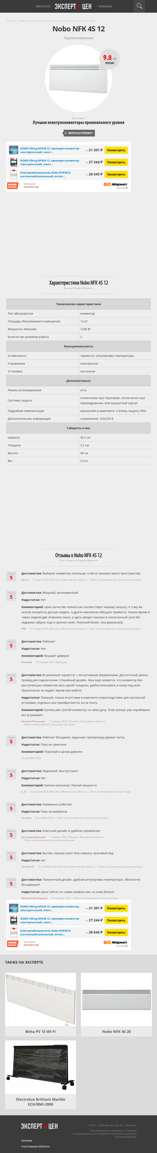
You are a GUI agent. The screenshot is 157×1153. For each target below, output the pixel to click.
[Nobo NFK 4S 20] (116, 999)
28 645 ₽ (94, 174)
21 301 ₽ (94, 150)
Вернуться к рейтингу (78, 133)
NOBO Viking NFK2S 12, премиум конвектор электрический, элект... (49, 150)
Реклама (26, 1140)
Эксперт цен (73, 7)
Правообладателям (126, 1136)
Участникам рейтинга (35, 1146)
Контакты (131, 1125)
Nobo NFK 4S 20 (116, 1031)
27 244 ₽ (94, 162)
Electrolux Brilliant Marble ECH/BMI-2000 (40, 1102)
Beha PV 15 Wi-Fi (40, 1031)
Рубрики (105, 6)
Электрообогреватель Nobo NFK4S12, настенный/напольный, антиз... (45, 174)
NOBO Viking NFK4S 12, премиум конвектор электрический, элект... (49, 162)
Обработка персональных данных (118, 1133)
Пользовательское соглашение (107, 1130)
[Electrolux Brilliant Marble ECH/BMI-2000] (40, 1067)
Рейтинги (43, 6)
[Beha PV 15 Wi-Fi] (40, 999)
